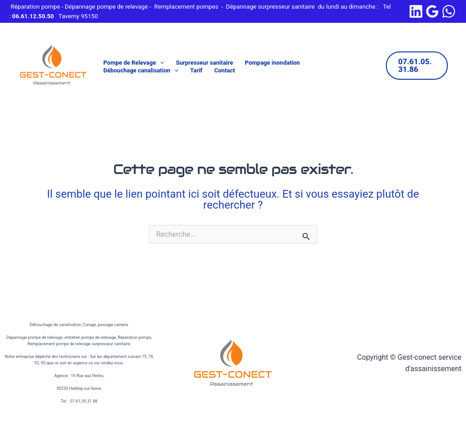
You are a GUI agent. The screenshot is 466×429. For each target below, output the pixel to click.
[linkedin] (416, 11)
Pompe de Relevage (133, 63)
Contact (224, 70)
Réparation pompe (35, 6)
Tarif (196, 70)
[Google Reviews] (432, 11)
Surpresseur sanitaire (204, 62)
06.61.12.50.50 (33, 16)
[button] (160, 63)
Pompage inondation (272, 62)
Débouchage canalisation (140, 71)
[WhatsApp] (449, 11)
